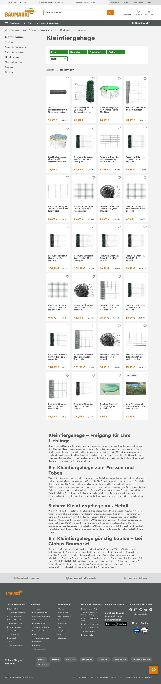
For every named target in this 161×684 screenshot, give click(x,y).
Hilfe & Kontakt (138, 2)
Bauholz (127, 526)
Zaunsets (9, 67)
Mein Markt (141, 23)
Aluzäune (9, 42)
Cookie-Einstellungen (146, 677)
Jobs (149, 2)
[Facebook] (130, 609)
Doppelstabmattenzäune (16, 47)
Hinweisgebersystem (130, 677)
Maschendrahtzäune (14, 62)
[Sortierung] (71, 70)
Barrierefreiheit (116, 677)
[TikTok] (150, 609)
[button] (12, 23)
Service (125, 2)
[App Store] (110, 623)
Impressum (94, 677)
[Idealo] (137, 631)
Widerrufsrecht (83, 677)
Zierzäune (9, 72)
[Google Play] (121, 623)
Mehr (54, 59)
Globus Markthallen (140, 614)
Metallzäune (14, 37)
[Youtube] (145, 609)
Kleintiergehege (12, 57)
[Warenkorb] (138, 12)
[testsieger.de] (145, 631)
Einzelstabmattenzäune (15, 52)
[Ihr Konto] (149, 12)
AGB (74, 677)
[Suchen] (110, 12)
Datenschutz (104, 677)
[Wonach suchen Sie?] (75, 12)
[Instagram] (135, 609)
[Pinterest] (140, 609)
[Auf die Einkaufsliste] (67, 78)
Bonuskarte (115, 2)
